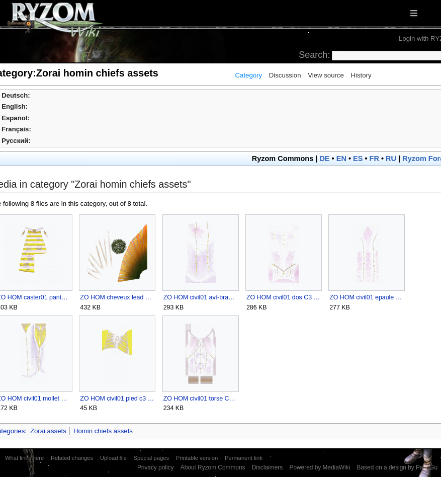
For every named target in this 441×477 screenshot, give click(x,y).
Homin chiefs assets (103, 431)
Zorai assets (48, 431)
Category (248, 75)
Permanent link (243, 458)
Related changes (72, 458)
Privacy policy (155, 467)
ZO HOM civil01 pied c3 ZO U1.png (117, 398)
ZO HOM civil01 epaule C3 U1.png (366, 297)
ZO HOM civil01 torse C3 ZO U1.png (200, 398)
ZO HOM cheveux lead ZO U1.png (117, 297)
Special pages (151, 458)
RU (391, 158)
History (360, 75)
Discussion (285, 75)
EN (341, 158)
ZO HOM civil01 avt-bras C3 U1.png (200, 297)
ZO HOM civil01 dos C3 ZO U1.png (283, 297)
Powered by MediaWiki (319, 467)
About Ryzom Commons (213, 467)
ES (358, 158)
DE (324, 158)
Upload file (113, 458)
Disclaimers (267, 467)
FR (374, 158)
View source (326, 75)
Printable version (197, 458)
